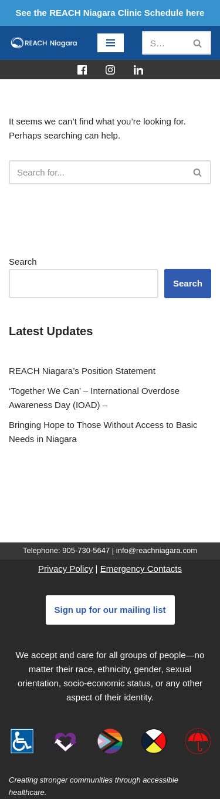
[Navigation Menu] (110, 43)
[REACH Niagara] (44, 43)
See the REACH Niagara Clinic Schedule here (110, 13)
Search (23, 262)
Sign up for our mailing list (110, 610)
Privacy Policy (65, 569)
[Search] (163, 43)
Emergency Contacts (141, 569)
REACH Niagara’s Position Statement (82, 371)
